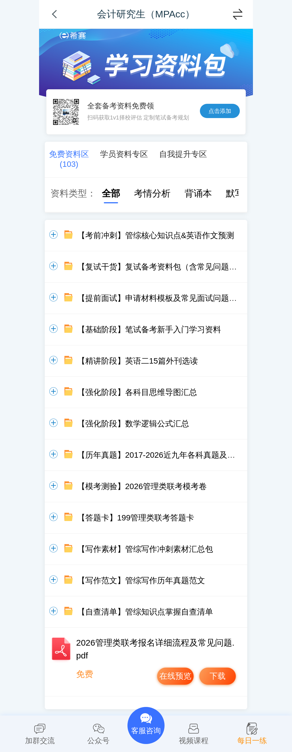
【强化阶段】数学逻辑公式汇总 (133, 423)
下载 (218, 676)
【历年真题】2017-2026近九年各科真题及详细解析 (168, 455)
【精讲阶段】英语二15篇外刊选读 (137, 360)
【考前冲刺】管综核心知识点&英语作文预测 (155, 235)
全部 (105, 193)
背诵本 (192, 193)
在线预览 (175, 676)
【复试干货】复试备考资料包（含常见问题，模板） (169, 266)
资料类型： (73, 193)
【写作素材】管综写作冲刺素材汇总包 (145, 549)
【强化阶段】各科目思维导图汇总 (137, 392)
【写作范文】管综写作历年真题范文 (141, 580)
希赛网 (73, 35)
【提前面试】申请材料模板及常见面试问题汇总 (161, 298)
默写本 (234, 193)
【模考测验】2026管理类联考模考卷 (142, 486)
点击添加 (219, 111)
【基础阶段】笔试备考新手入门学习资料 (149, 329)
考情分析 (146, 193)
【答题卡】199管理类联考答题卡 (135, 517)
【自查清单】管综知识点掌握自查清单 (145, 611)
